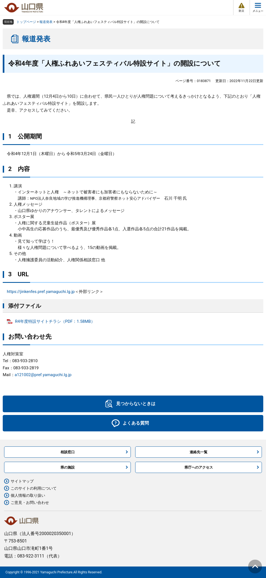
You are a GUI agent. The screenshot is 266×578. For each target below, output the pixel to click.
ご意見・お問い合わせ (30, 502)
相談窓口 (67, 452)
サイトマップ (22, 481)
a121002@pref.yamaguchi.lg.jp (43, 374)
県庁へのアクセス (198, 467)
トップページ (26, 22)
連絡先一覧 (198, 452)
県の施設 (67, 467)
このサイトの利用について (34, 488)
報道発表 (46, 22)
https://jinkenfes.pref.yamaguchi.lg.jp (41, 291)
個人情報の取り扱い (28, 495)
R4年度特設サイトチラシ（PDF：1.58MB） (55, 321)
